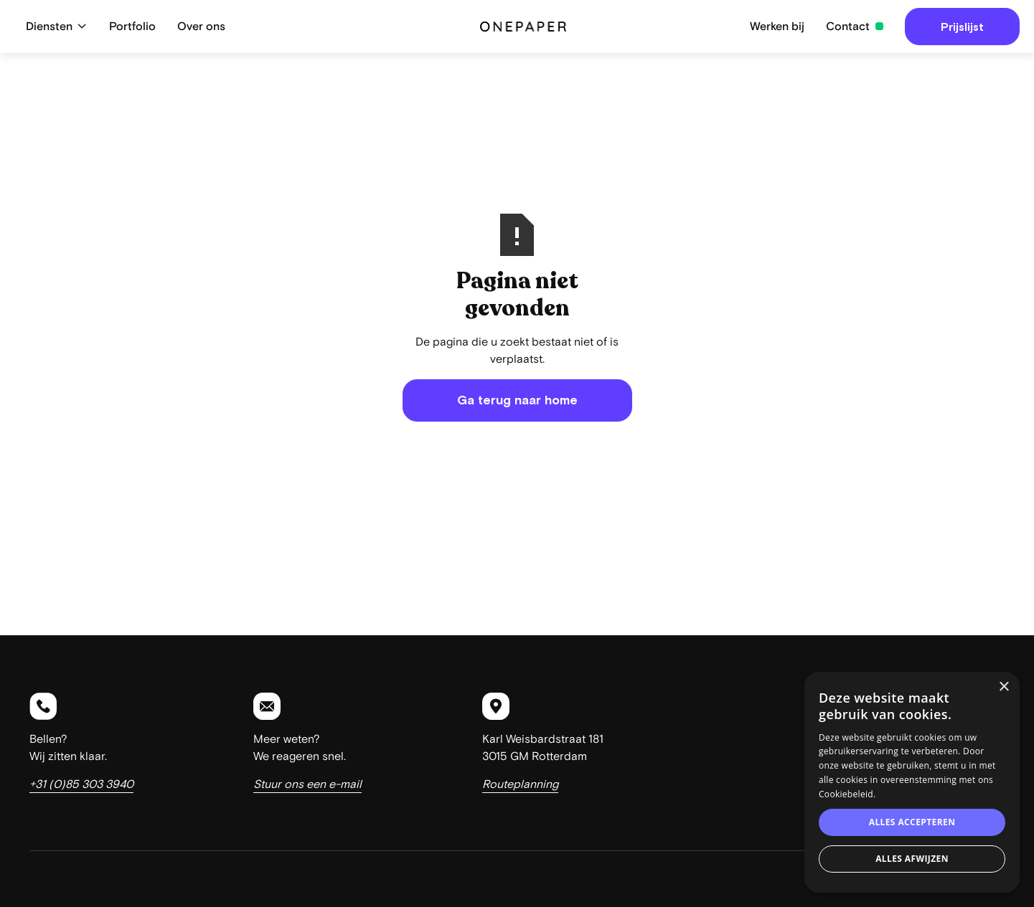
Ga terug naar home (517, 400)
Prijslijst (962, 26)
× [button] (1003, 687)
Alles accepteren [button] (912, 822)
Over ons (201, 26)
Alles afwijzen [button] (912, 859)
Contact (848, 26)
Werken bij (777, 26)
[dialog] (912, 782)
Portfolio (132, 26)
